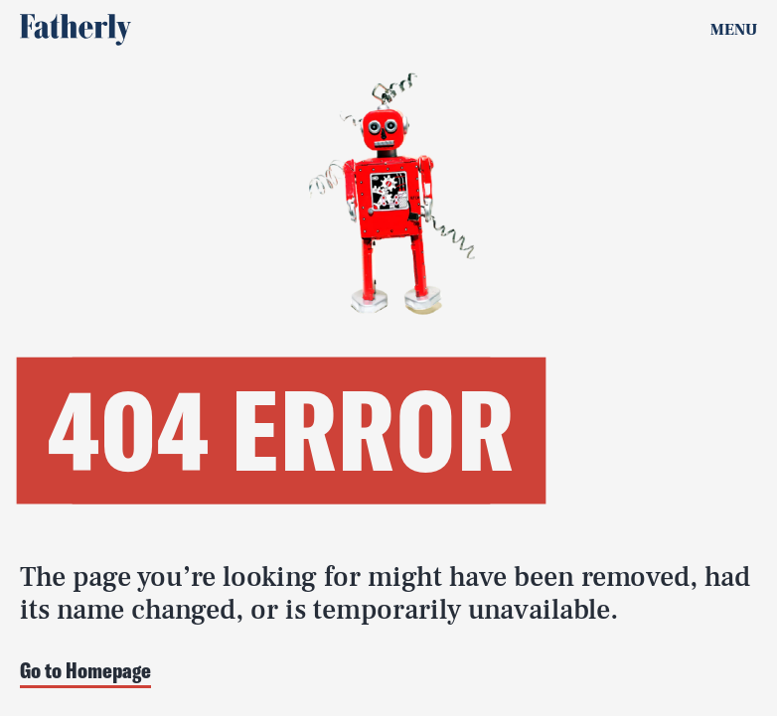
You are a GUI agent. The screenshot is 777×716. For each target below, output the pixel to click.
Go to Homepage (85, 671)
